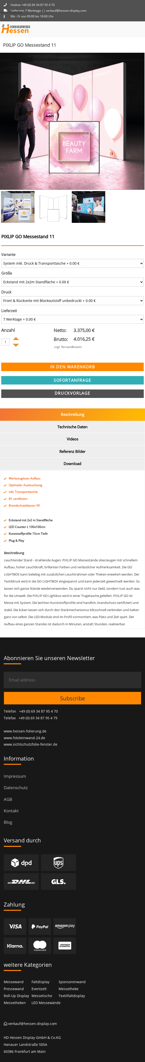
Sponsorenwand (72, 981)
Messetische (42, 995)
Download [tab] (72, 463)
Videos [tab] (72, 438)
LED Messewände (46, 1002)
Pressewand (14, 988)
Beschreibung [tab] (72, 414)
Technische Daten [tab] (72, 426)
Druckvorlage (72, 393)
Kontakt (11, 811)
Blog (8, 822)
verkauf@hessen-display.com (30, 1023)
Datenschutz (16, 787)
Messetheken (15, 1002)
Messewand (14, 981)
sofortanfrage (72, 380)
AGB (8, 799)
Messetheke (68, 988)
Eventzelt (39, 988)
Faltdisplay (40, 981)
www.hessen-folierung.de (25, 731)
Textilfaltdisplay (72, 995)
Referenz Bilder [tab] (72, 451)
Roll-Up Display (16, 995)
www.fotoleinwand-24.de (24, 737)
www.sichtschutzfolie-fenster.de (30, 744)
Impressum (15, 776)
